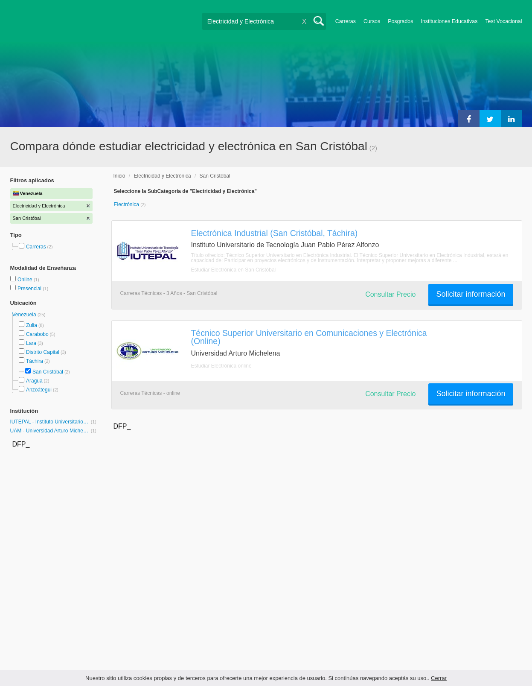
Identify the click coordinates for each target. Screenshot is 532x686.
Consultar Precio (390, 294)
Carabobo (37, 334)
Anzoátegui (39, 390)
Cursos (371, 21)
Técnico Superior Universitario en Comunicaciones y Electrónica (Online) (309, 337)
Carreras (345, 21)
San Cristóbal (47, 372)
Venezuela (25, 315)
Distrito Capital (42, 352)
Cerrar (439, 678)
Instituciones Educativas (449, 21)
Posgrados (400, 21)
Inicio (119, 176)
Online (25, 280)
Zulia (31, 325)
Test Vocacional (503, 21)
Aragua (34, 381)
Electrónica (127, 204)
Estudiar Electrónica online (221, 366)
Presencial (30, 289)
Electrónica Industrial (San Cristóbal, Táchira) (274, 233)
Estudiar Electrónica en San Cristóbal (233, 270)
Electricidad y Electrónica (162, 176)
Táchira (34, 361)
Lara (31, 343)
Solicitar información (470, 294)
